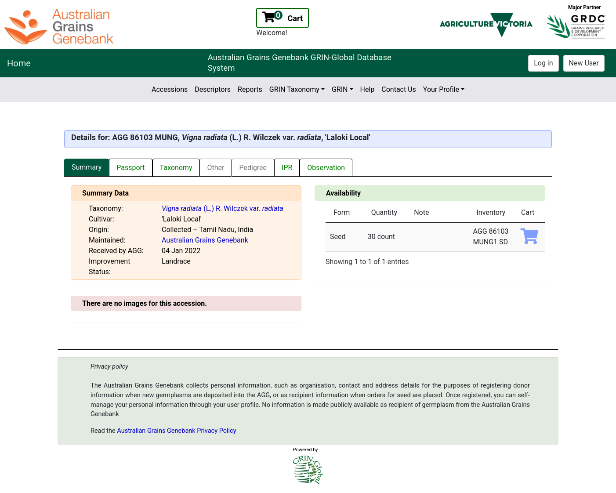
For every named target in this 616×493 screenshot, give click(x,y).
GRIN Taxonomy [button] (294, 89)
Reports (250, 89)
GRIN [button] (340, 89)
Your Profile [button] (441, 89)
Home (19, 63)
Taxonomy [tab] (176, 167)
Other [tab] (215, 167)
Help (367, 89)
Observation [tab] (326, 167)
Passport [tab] (130, 167)
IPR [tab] (287, 167)
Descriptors (213, 89)
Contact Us (398, 89)
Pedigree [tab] (253, 167)
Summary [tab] (86, 167)
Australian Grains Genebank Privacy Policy (176, 431)
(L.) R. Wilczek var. (222, 208)
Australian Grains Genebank (205, 240)
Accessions (170, 89)
